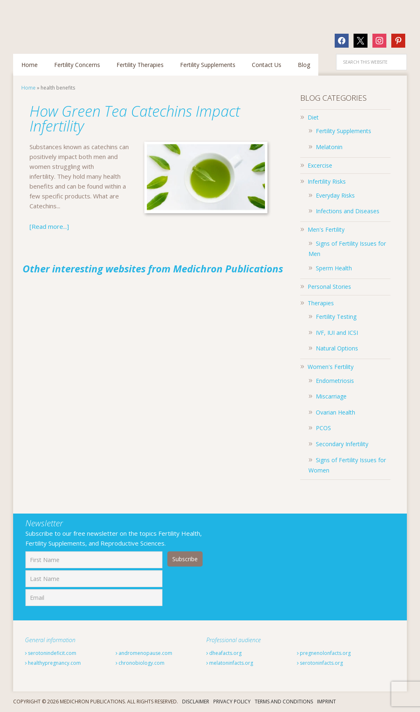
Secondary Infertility (342, 444)
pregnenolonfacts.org (324, 653)
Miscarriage (331, 396)
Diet (313, 117)
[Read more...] (49, 226)
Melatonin (329, 147)
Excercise (320, 165)
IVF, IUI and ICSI (337, 332)
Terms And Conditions (284, 701)
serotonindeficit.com (50, 653)
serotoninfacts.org (320, 662)
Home (28, 87)
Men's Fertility (326, 229)
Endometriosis (335, 381)
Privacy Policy (232, 701)
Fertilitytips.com (66, 22)
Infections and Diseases (347, 211)
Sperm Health (334, 268)
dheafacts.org (224, 653)
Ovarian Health (335, 412)
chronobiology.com (140, 662)
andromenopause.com (144, 653)
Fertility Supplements (343, 131)
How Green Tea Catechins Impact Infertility (135, 118)
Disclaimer (195, 701)
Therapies (321, 303)
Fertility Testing (336, 316)
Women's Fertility (331, 367)
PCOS (323, 428)
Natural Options (337, 348)
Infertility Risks (327, 181)
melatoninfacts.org (229, 662)
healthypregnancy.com (53, 662)
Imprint (326, 701)
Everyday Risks (335, 195)
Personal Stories (329, 286)
